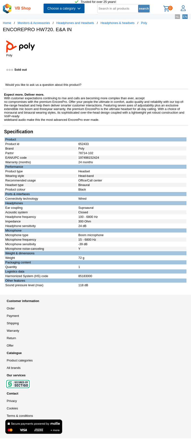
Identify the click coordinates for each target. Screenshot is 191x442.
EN (185, 16)
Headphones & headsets (118, 23)
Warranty (13, 330)
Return (11, 338)
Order (11, 308)
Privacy (12, 401)
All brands (14, 368)
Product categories (20, 360)
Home (7, 23)
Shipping (13, 323)
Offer (10, 345)
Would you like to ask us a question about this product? (43, 85)
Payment (13, 316)
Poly (144, 23)
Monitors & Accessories (34, 23)
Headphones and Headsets (75, 23)
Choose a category (64, 8)
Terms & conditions (20, 416)
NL (177, 16)
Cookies (12, 408)
